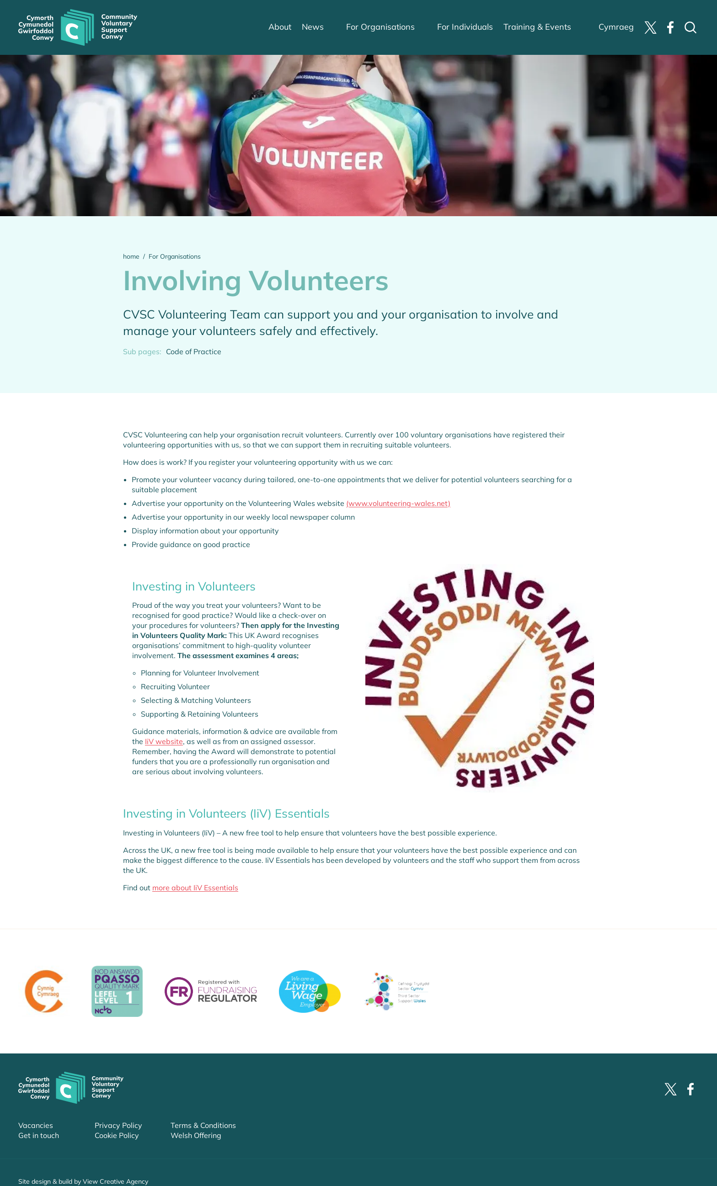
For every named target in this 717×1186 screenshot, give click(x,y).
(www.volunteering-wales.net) (398, 503)
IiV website (164, 741)
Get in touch (38, 1135)
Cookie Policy (117, 1135)
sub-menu (340, 27)
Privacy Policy (118, 1125)
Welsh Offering (196, 1135)
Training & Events (537, 26)
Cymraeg (616, 26)
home (131, 256)
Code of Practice (193, 351)
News (313, 26)
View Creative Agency (115, 1181)
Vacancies (35, 1125)
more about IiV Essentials (195, 887)
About (279, 26)
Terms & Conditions (203, 1125)
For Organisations (380, 26)
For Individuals (465, 26)
